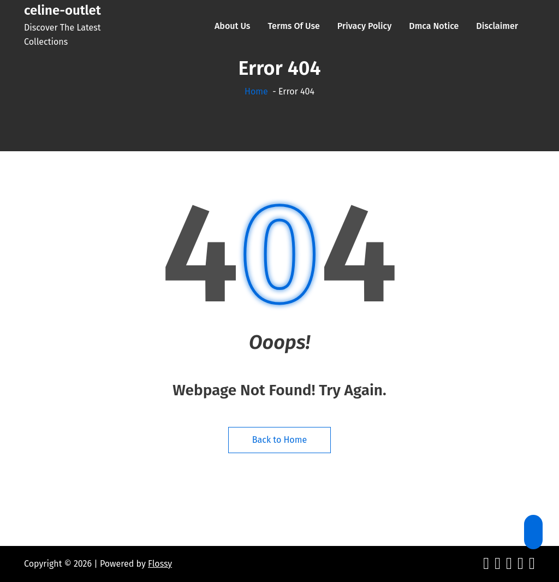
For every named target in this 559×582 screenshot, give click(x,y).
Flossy (160, 564)
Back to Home (279, 440)
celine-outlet (62, 10)
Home (256, 91)
